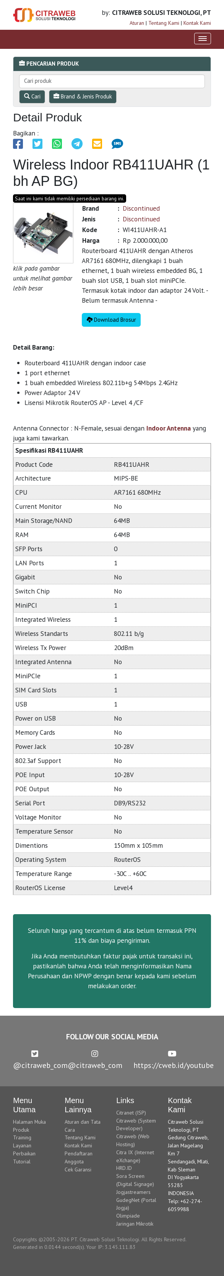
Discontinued (141, 208)
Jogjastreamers (133, 1192)
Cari (32, 96)
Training (22, 1137)
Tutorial (22, 1161)
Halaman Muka (29, 1121)
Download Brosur (111, 319)
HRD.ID (124, 1168)
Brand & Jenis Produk (83, 96)
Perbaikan (24, 1153)
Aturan (137, 22)
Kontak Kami (197, 22)
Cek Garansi (78, 1169)
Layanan (22, 1145)
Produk (21, 1129)
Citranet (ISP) (131, 1112)
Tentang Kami (163, 22)
